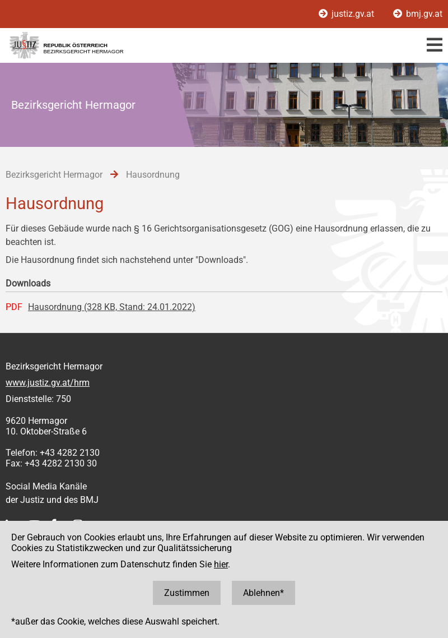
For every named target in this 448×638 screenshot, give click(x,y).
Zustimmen (186, 593)
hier (221, 564)
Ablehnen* (263, 593)
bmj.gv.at (417, 13)
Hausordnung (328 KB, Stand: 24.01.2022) (111, 307)
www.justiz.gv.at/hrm (48, 382)
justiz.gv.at (347, 13)
